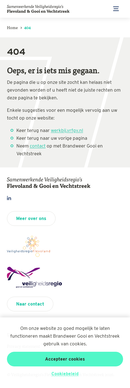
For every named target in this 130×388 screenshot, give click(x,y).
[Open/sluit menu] (116, 8)
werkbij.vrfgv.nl (67, 130)
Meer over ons (31, 218)
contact (38, 146)
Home (12, 27)
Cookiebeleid (65, 373)
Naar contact (30, 304)
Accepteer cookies (65, 359)
